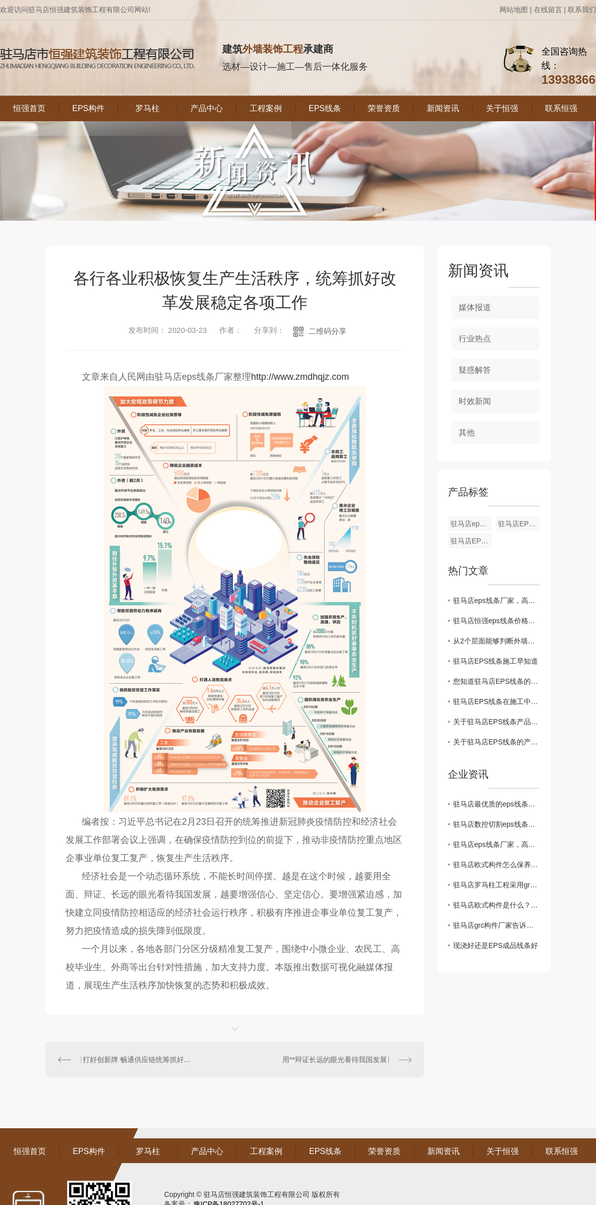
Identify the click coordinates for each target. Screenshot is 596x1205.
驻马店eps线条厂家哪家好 (471, 524)
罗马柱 (147, 108)
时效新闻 (475, 401)
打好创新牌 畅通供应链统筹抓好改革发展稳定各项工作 (140, 1060)
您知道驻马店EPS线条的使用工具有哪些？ (496, 681)
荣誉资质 (384, 108)
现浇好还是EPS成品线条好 (495, 945)
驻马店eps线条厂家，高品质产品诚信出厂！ (496, 600)
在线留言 (548, 10)
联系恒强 (561, 108)
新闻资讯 (443, 108)
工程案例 (266, 108)
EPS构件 (88, 108)
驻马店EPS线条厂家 (471, 541)
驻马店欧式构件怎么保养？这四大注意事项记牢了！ (496, 865)
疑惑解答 (475, 370)
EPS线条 (325, 108)
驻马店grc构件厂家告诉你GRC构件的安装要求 (496, 925)
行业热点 (475, 338)
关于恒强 (502, 108)
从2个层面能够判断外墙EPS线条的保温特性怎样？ (496, 641)
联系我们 (582, 10)
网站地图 (514, 10)
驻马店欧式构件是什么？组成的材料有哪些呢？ (496, 905)
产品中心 (206, 108)
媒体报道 (475, 307)
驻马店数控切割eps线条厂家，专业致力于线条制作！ (496, 824)
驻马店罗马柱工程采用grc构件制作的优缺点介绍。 (496, 885)
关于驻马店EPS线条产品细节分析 (496, 722)
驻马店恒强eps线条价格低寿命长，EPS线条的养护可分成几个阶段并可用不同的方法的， (496, 621)
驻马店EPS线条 (518, 524)
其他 (467, 432)
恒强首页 (29, 108)
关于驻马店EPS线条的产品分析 (496, 742)
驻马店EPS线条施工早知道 (495, 661)
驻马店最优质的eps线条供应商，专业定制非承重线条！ (496, 804)
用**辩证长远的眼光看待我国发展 (334, 1060)
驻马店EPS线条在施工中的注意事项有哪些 (496, 701)
